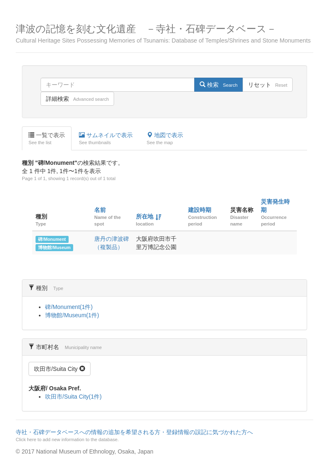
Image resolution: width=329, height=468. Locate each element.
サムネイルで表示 (106, 139)
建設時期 (199, 210)
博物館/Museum (54, 247)
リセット (267, 84)
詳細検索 (77, 98)
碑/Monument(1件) (69, 307)
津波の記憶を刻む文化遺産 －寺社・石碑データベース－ (164, 33)
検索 (218, 84)
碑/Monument (52, 239)
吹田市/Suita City (59, 369)
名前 (100, 210)
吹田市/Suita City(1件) (73, 396)
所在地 (144, 216)
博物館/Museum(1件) (72, 315)
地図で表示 (165, 139)
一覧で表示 (47, 139)
